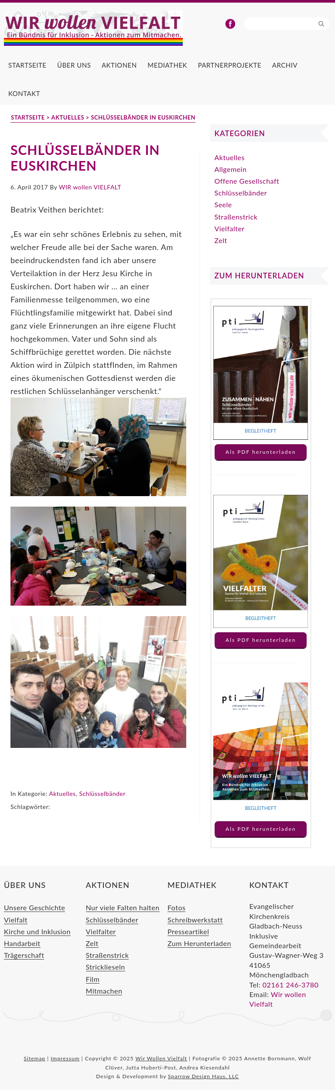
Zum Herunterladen (199, 943)
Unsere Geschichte (34, 907)
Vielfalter (230, 228)
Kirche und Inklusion (37, 931)
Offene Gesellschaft (247, 181)
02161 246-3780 (290, 984)
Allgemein (231, 169)
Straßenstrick (236, 217)
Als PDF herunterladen (261, 452)
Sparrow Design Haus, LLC (203, 1076)
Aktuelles (62, 793)
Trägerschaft (24, 955)
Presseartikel (188, 931)
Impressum (65, 1058)
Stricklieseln (105, 967)
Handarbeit (22, 943)
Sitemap (35, 1058)
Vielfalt (15, 919)
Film (93, 979)
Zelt (221, 240)
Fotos (176, 907)
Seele (223, 204)
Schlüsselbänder (102, 793)
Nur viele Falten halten (123, 907)
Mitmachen (104, 991)
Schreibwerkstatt (195, 919)
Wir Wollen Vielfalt (108, 28)
